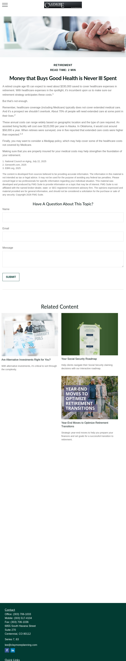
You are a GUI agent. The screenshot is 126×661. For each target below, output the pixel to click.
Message (7, 247)
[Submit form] (10, 277)
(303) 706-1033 (22, 614)
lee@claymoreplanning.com (21, 645)
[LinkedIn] (12, 650)
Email (5, 228)
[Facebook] (7, 650)
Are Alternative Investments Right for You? (26, 359)
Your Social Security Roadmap (79, 358)
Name (6, 209)
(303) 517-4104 (23, 618)
